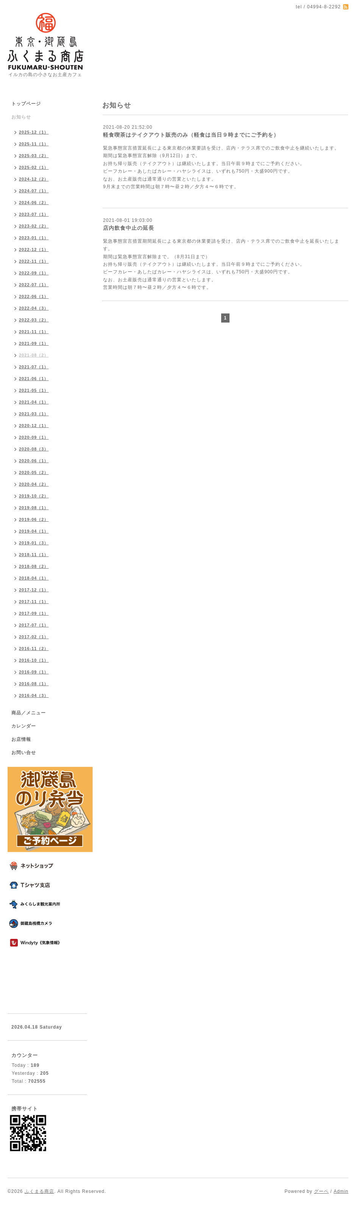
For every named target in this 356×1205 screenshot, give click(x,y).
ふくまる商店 (39, 1191)
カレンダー (23, 726)
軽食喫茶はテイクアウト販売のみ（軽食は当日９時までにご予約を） (191, 135)
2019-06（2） (34, 519)
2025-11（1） (34, 144)
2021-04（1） (34, 402)
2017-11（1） (34, 601)
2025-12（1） (34, 132)
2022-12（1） (34, 249)
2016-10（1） (34, 660)
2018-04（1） (34, 578)
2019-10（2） (34, 496)
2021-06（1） (34, 378)
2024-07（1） (34, 191)
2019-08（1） (34, 507)
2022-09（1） (34, 273)
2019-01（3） (34, 543)
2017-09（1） (34, 613)
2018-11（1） (34, 554)
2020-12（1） (34, 425)
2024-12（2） (34, 179)
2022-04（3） (34, 308)
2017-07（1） (34, 625)
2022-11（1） (34, 261)
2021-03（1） (34, 414)
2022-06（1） (34, 296)
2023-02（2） (34, 226)
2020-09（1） (34, 437)
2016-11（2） (34, 648)
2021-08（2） (34, 355)
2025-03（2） (34, 155)
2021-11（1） (34, 331)
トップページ (26, 103)
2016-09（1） (34, 672)
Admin (341, 1191)
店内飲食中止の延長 (128, 228)
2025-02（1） (34, 167)
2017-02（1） (34, 636)
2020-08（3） (34, 449)
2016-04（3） (34, 695)
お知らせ (21, 117)
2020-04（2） (34, 484)
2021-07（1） (34, 367)
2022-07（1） (34, 284)
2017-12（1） (34, 590)
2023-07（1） (34, 214)
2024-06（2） (34, 202)
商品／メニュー (28, 713)
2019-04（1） (34, 531)
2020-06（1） (34, 460)
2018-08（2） (34, 566)
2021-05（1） (34, 390)
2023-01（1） (34, 237)
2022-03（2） (34, 320)
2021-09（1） (34, 343)
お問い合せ (23, 752)
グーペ (321, 1191)
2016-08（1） (34, 683)
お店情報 (21, 739)
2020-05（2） (34, 472)
